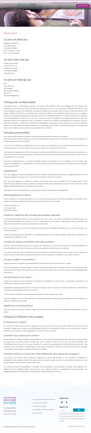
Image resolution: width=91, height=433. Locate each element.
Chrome (23, 362)
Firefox (18, 362)
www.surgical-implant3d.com (31, 125)
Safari (34, 362)
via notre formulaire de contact (53, 294)
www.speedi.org (9, 73)
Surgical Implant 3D (15, 427)
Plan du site (82, 426)
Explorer (29, 362)
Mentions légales (73, 426)
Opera (38, 362)
